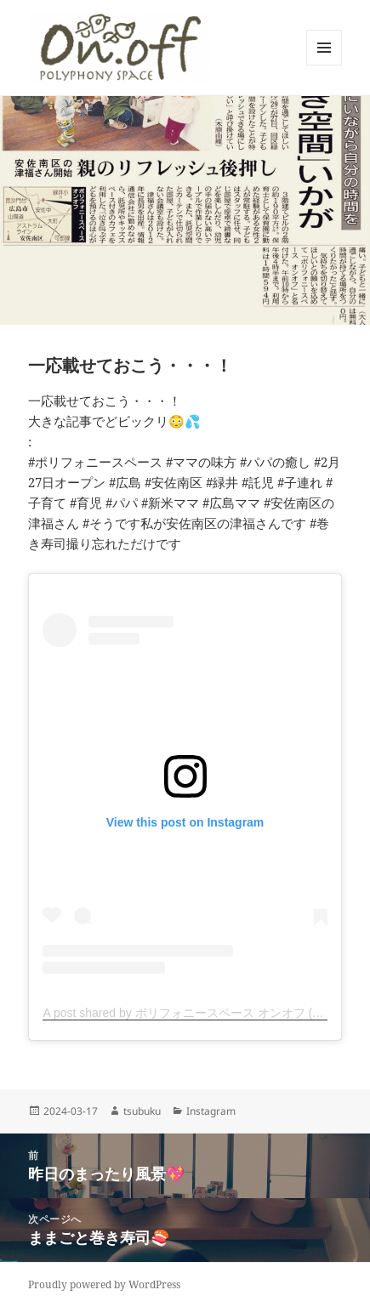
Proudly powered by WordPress (104, 1284)
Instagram (211, 1111)
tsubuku (142, 1111)
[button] (119, 47)
